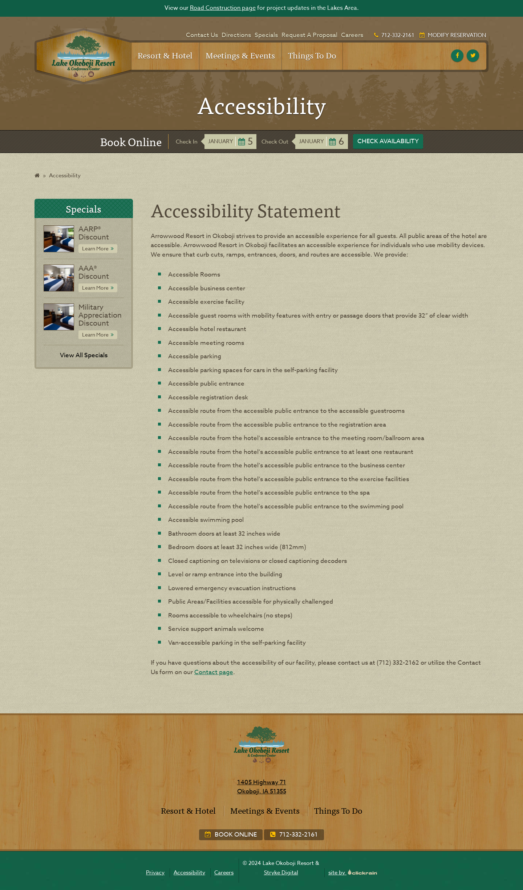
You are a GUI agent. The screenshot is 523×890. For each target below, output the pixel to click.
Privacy (155, 873)
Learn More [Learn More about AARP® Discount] (95, 248)
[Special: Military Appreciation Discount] (59, 316)
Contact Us (202, 35)
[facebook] (457, 55)
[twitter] (473, 55)
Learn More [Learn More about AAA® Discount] (95, 287)
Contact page (213, 672)
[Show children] (187, 51)
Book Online (231, 834)
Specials (266, 35)
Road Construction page (223, 8)
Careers (352, 35)
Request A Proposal (309, 35)
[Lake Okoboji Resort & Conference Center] (83, 56)
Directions (236, 35)
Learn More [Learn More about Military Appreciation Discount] (95, 334)
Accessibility (189, 873)
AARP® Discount (93, 233)
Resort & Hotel (165, 55)
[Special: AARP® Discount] (59, 238)
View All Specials (84, 355)
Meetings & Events (240, 55)
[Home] (37, 176)
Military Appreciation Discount (100, 315)
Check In (187, 142)
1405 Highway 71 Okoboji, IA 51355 (261, 787)
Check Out (275, 142)
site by (352, 873)
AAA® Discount (93, 272)
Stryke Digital (281, 873)
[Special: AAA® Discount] (59, 278)
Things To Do (312, 55)
